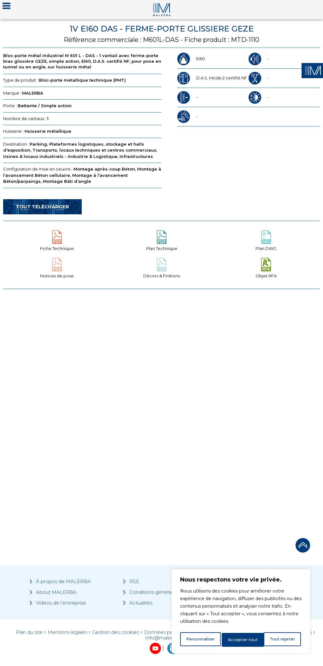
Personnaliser (201, 640)
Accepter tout (281, 640)
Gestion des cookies (115, 632)
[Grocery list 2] (242, 411)
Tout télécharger (42, 207)
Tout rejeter (241, 640)
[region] (241, 612)
